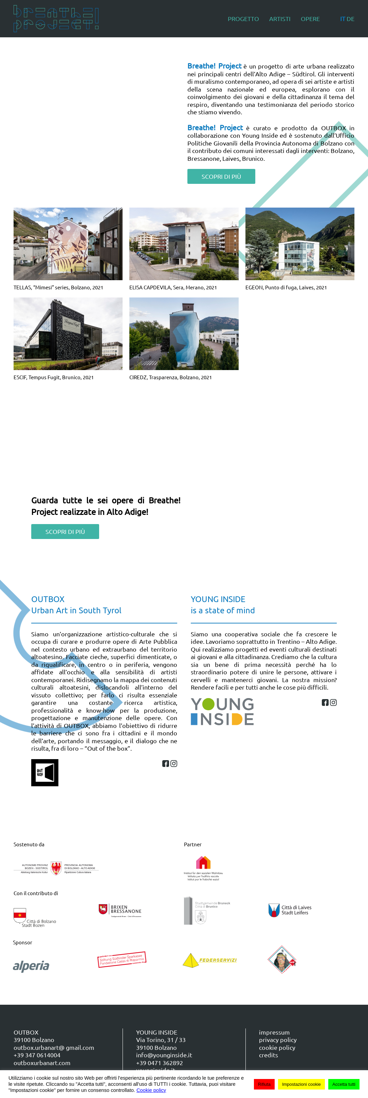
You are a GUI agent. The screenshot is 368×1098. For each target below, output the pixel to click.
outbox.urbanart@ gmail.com (54, 1047)
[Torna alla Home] (56, 18)
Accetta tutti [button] (343, 1084)
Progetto (243, 18)
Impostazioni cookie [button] (301, 1084)
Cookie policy (151, 1090)
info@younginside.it (164, 1054)
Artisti (280, 18)
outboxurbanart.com (42, 1062)
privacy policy (278, 1039)
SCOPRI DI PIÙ (221, 176)
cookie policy (277, 1047)
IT (342, 18)
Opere (310, 18)
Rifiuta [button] (264, 1084)
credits (268, 1054)
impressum (274, 1032)
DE (350, 18)
